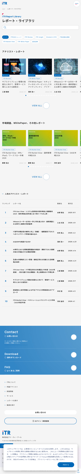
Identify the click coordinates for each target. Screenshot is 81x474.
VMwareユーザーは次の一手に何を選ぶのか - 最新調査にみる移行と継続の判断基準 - (33, 222)
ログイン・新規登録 (42, 421)
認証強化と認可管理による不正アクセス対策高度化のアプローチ (33, 291)
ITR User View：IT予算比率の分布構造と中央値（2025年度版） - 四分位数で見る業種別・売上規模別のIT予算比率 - (34, 271)
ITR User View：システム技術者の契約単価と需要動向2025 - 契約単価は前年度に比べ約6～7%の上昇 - (33, 212)
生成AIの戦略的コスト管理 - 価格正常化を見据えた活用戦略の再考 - (33, 260)
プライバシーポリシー (45, 459)
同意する (66, 465)
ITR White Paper (23, 41)
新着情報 (9, 391)
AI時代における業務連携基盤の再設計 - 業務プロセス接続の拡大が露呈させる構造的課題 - (33, 250)
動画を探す (10, 405)
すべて (5, 37)
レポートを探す (12, 400)
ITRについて (11, 382)
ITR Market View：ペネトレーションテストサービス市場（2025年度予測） (34, 301)
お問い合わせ (40, 412)
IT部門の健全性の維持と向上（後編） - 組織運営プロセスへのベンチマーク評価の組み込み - (33, 232)
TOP (3, 9)
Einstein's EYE (51, 37)
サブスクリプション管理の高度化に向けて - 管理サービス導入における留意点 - (33, 281)
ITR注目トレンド (16, 37)
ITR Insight (39, 37)
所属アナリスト (12, 387)
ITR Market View (9, 41)
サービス (9, 396)
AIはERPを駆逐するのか (22, 242)
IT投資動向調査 (65, 37)
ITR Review (29, 37)
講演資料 (35, 41)
